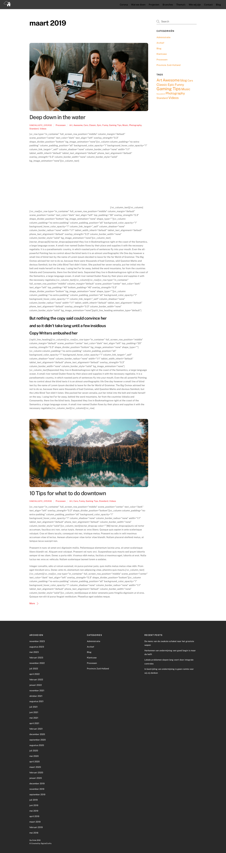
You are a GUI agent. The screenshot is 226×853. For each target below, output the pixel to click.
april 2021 (34, 723)
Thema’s (180, 4)
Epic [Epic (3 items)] (171, 84)
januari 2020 (35, 778)
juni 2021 (33, 712)
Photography (135, 125)
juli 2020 (33, 750)
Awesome (78, 125)
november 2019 (36, 789)
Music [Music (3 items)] (185, 89)
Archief (160, 42)
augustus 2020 (36, 745)
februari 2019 (36, 827)
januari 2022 (35, 685)
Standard (34, 128)
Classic (92, 125)
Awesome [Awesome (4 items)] (171, 80)
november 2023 (37, 641)
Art (70, 125)
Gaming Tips (115, 125)
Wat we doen (138, 4)
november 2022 (37, 663)
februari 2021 (36, 728)
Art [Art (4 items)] (159, 80)
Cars (86, 125)
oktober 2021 (35, 696)
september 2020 (37, 739)
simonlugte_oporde (40, 125)
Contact (208, 4)
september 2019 (37, 794)
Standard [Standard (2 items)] (162, 97)
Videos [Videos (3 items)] (173, 97)
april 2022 (34, 674)
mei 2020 (34, 756)
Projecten (153, 4)
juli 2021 (33, 707)
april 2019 (34, 816)
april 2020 (34, 761)
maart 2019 (35, 821)
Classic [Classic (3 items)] (162, 84)
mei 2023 (34, 652)
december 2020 (37, 734)
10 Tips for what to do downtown (67, 493)
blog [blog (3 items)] (183, 80)
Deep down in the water (57, 117)
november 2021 (36, 690)
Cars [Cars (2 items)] (190, 80)
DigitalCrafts (46, 843)
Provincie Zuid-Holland (168, 65)
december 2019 (37, 783)
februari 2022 (36, 679)
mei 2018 (33, 832)
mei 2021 (33, 717)
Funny (105, 125)
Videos (43, 128)
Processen (61, 125)
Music (125, 125)
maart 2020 (35, 767)
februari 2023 (36, 657)
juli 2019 (33, 800)
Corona (123, 4)
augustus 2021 (36, 701)
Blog (218, 4)
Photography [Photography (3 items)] (175, 93)
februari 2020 (36, 772)
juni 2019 (33, 805)
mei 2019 (33, 810)
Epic (99, 125)
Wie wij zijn (194, 4)
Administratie (164, 37)
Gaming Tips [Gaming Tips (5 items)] (169, 88)
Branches (167, 4)
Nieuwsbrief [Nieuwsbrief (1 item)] (161, 94)
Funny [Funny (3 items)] (179, 84)
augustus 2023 (36, 646)
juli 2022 (33, 668)
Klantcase (162, 54)
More (32, 603)
